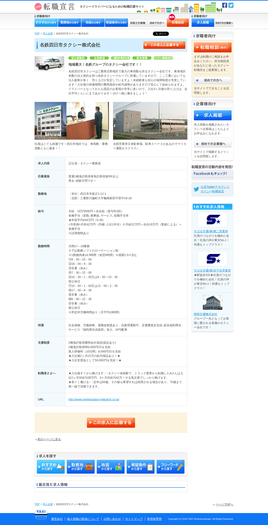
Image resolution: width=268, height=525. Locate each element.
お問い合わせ (112, 519)
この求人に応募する (164, 45)
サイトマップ (134, 519)
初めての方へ (157, 23)
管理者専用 (154, 519)
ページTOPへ (223, 504)
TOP (37, 33)
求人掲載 (203, 22)
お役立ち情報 (137, 23)
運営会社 (57, 519)
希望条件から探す (116, 22)
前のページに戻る (48, 439)
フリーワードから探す (170, 467)
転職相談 (171, 20)
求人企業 (48, 33)
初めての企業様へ (224, 23)
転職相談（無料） (213, 47)
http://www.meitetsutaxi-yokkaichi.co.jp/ (93, 399)
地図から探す (92, 22)
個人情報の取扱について (83, 519)
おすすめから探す (46, 22)
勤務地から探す (69, 22)
